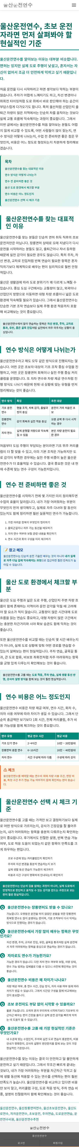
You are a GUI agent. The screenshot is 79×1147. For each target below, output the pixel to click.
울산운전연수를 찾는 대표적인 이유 (24, 169)
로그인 (21, 1143)
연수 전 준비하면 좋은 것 (18, 181)
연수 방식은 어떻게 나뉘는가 (20, 175)
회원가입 (58, 1143)
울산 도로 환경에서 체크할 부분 (22, 187)
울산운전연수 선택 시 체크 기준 (22, 200)
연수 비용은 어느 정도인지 (19, 194)
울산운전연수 (39, 1128)
